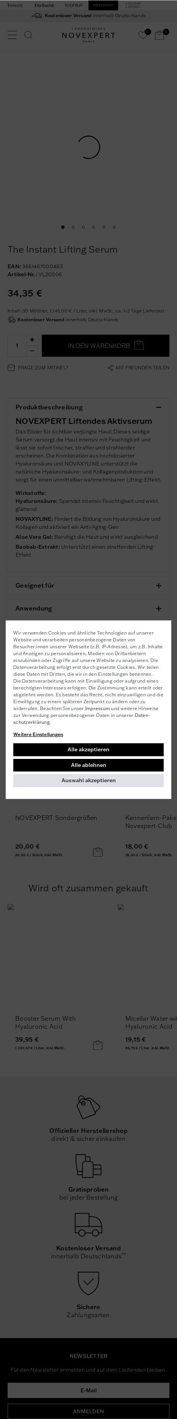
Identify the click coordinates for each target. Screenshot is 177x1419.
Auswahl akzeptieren (89, 780)
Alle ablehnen (88, 765)
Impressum (97, 708)
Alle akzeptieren (88, 749)
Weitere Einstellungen (38, 734)
